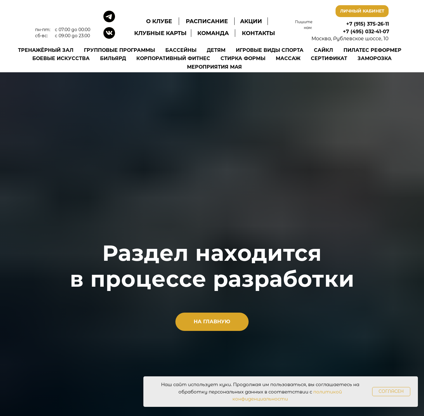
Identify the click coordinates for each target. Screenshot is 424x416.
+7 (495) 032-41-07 (366, 31)
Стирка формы (243, 58)
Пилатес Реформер (372, 50)
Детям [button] (216, 50)
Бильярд (113, 58)
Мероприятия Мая (214, 67)
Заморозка (375, 58)
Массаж (288, 58)
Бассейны (180, 50)
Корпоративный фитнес (173, 58)
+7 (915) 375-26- (365, 24)
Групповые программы (119, 50)
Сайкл (323, 50)
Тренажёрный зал (46, 50)
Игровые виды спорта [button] (270, 50)
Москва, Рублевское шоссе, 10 (350, 38)
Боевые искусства (61, 58)
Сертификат (329, 58)
